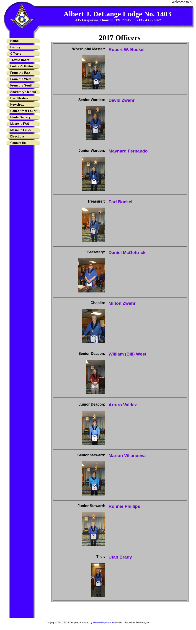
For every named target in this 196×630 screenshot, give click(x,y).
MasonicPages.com (103, 622)
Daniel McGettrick (126, 252)
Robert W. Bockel (126, 49)
